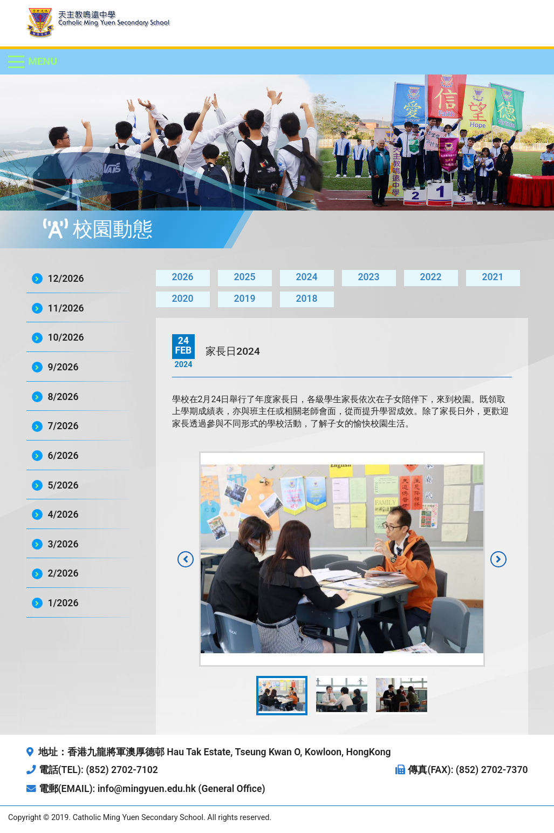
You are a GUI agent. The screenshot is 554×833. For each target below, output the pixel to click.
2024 (306, 277)
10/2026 (66, 337)
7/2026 (63, 426)
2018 (306, 298)
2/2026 (63, 573)
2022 (430, 277)
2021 (492, 277)
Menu (42, 61)
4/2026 (63, 514)
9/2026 (63, 367)
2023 (368, 277)
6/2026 (63, 455)
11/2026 (66, 308)
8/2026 (63, 396)
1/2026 (63, 603)
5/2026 (63, 485)
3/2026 (63, 544)
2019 (244, 298)
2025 (244, 277)
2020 (182, 298)
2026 (182, 277)
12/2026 (66, 278)
